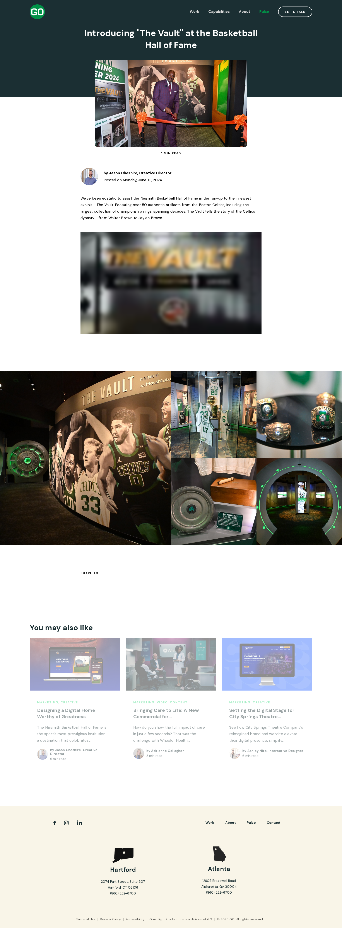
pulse (251, 822)
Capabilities (219, 11)
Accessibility (135, 919)
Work (194, 11)
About (244, 11)
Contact (273, 822)
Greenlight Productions (166, 919)
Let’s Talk (295, 12)
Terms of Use (86, 919)
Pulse (264, 11)
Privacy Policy (110, 919)
